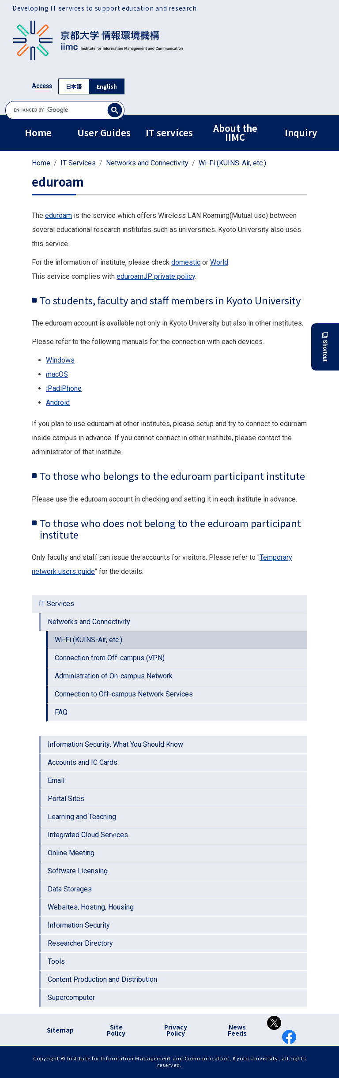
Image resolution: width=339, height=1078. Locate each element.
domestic (185, 262)
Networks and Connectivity (147, 163)
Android (58, 402)
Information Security (79, 925)
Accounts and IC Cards (82, 762)
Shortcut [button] (325, 347)
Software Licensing (78, 871)
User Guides (104, 132)
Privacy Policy (175, 1029)
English (107, 86)
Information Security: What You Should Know (115, 744)
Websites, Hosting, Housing (91, 907)
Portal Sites (66, 798)
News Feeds (237, 1029)
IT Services (78, 163)
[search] (65, 110)
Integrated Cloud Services (88, 835)
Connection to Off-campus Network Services (124, 694)
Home (38, 132)
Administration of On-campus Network (114, 676)
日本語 (74, 86)
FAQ (61, 712)
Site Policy (116, 1029)
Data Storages (70, 889)
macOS (57, 374)
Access (42, 86)
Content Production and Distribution (102, 979)
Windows (60, 360)
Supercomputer (71, 997)
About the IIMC (235, 132)
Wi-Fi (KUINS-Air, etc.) (232, 163)
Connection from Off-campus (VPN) (110, 658)
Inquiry (301, 132)
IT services (169, 132)
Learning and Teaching (82, 816)
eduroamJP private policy (156, 276)
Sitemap (60, 1030)
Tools (56, 961)
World (219, 262)
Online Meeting (71, 853)
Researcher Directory (80, 943)
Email (56, 780)
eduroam (58, 215)
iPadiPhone (64, 388)
